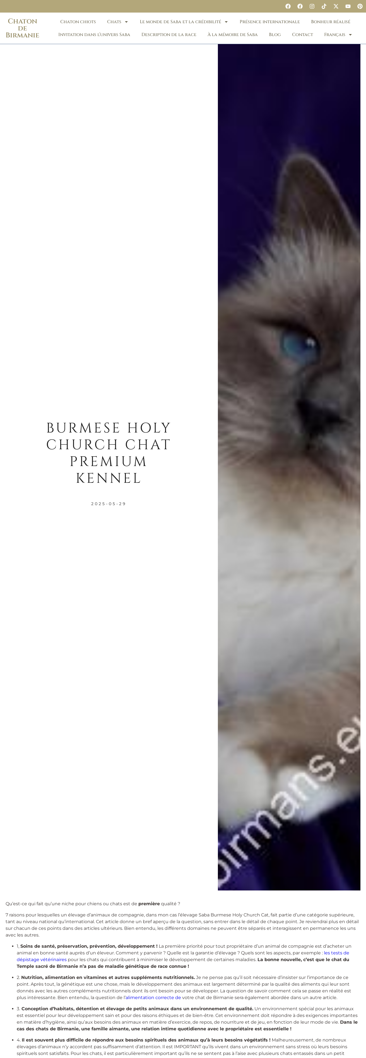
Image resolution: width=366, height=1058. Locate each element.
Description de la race (168, 35)
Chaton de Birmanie (22, 28)
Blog (275, 35)
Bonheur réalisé (330, 22)
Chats (118, 22)
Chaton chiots (78, 22)
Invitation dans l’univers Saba (94, 35)
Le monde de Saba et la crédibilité (184, 22)
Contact (302, 35)
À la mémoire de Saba (233, 35)
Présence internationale (270, 22)
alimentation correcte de (153, 997)
